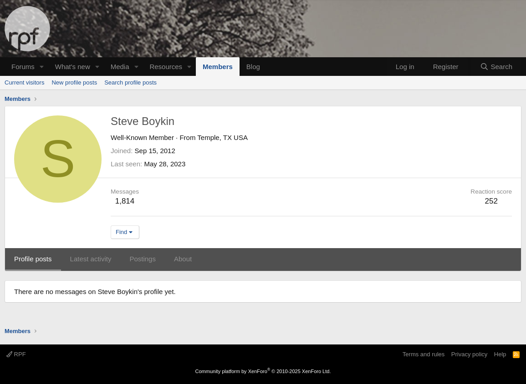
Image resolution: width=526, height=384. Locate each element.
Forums (23, 66)
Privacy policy (469, 354)
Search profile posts (130, 82)
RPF (16, 354)
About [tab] (183, 259)
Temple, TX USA (222, 137)
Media (120, 66)
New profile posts (74, 82)
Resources (165, 66)
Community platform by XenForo (263, 371)
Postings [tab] (142, 259)
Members (218, 66)
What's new (72, 66)
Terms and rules (423, 354)
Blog (253, 66)
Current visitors (24, 82)
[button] (42, 66)
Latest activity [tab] (91, 259)
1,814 (125, 201)
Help (500, 354)
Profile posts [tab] (33, 259)
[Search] (496, 66)
